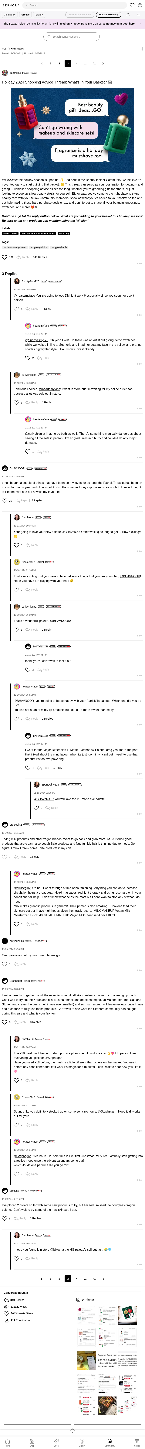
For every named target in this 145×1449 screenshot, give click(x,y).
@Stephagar (53, 1057)
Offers (56, 1446)
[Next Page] (103, 63)
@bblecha (57, 1249)
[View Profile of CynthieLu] (32, 517)
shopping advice (39, 247)
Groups (26, 14)
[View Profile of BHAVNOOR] (21, 468)
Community (109, 1446)
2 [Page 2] (59, 63)
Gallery (39, 14)
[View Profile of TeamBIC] (19, 73)
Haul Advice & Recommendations (38, 233)
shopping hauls (59, 247)
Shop (32, 1446)
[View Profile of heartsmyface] (45, 325)
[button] (72, 130)
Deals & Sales (10, 233)
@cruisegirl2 (22, 888)
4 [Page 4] (76, 63)
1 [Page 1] (50, 63)
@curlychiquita (35, 433)
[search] (74, 5)
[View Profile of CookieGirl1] (33, 562)
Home (7, 1446)
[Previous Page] (42, 63)
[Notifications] (128, 15)
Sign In (82, 1443)
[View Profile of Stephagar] (20, 981)
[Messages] (139, 15)
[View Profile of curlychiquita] (33, 375)
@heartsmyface (24, 295)
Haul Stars (17, 48)
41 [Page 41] (94, 63)
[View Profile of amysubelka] (21, 941)
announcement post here (119, 23)
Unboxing (64, 233)
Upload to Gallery (108, 14)
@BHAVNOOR (72, 532)
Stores (137, 1446)
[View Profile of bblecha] (18, 1190)
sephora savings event (14, 247)
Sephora (11, 5)
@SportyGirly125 (36, 340)
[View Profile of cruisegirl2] (20, 824)
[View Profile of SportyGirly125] (34, 281)
